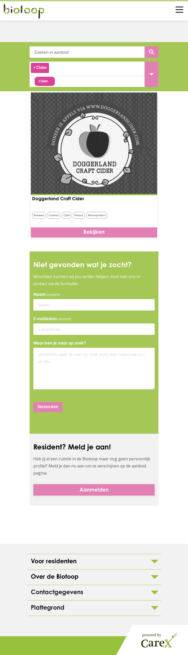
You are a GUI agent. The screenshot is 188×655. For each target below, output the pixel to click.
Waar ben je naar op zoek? (59, 343)
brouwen (39, 215)
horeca (79, 215)
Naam (47, 295)
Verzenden (47, 407)
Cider (66, 215)
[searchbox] (52, 68)
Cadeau (54, 215)
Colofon (20, 645)
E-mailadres (53, 319)
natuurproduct (97, 215)
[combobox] (94, 69)
